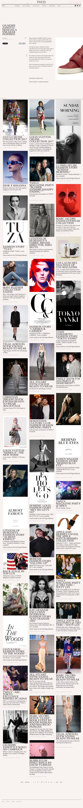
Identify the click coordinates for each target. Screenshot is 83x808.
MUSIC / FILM (36, 5)
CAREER (13, 801)
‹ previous (27, 782)
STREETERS (52, 5)
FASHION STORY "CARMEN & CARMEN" (40, 329)
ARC (4, 701)
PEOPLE (44, 5)
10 (46, 782)
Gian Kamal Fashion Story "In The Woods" (14, 651)
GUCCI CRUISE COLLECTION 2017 (15, 138)
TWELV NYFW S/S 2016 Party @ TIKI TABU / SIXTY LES (68, 622)
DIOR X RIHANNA (14, 185)
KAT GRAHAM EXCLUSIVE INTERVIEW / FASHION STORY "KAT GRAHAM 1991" (40, 615)
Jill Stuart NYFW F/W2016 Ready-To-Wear (41, 384)
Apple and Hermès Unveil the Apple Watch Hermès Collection (67, 536)
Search (3, 5)
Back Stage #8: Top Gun (14, 572)
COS (57, 270)
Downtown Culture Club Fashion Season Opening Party (41, 424)
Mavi (4, 294)
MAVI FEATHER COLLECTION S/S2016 (13, 289)
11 (48, 782)
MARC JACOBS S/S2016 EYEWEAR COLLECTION (68, 221)
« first (21, 782)
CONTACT (8, 801)
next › (57, 782)
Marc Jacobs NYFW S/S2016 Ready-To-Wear (67, 677)
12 (51, 782)
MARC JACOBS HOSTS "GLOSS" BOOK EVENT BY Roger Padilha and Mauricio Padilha (40, 721)
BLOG (59, 5)
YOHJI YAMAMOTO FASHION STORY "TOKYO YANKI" (67, 335)
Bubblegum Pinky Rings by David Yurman (40, 762)
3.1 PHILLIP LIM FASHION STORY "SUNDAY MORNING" (67, 168)
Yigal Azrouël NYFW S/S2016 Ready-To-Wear (67, 736)
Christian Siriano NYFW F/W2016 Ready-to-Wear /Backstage (14, 401)
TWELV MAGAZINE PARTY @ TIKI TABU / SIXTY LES (68, 584)
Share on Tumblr (22, 43)
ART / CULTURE (26, 5)
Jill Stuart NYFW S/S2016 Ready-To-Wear (41, 676)
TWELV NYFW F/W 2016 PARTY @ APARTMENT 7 (68, 381)
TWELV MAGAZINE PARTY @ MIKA (68, 503)
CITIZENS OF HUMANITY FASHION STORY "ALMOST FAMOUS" (14, 535)
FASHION (17, 5)
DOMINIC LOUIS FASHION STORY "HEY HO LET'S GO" (40, 509)
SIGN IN (79, 2)
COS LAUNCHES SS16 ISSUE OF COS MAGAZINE (66, 265)
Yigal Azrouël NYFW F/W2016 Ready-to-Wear (14, 346)
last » (61, 782)
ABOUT (3, 801)
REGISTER (72, 2)
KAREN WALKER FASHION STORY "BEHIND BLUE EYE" (67, 462)
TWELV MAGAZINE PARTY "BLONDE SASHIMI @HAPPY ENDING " (41, 187)
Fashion (4, 38)
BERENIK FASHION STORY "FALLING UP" (40, 561)
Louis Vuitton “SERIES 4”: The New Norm (13, 452)
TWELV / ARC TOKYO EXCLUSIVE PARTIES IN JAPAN (15, 695)
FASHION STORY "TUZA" (14, 247)
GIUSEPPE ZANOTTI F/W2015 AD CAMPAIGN (14, 747)
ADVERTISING (18, 801)
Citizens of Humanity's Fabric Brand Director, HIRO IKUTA (40, 243)
